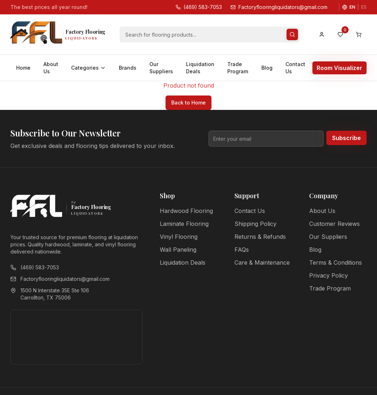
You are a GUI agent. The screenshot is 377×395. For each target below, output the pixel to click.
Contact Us (295, 67)
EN (352, 7)
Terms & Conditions (335, 262)
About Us (50, 67)
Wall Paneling (178, 249)
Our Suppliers (161, 67)
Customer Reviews (334, 223)
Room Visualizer (339, 67)
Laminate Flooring (184, 223)
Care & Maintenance (262, 262)
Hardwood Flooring (186, 210)
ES (364, 7)
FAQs (241, 249)
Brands (127, 68)
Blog (267, 68)
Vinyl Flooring (178, 236)
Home (23, 68)
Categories (88, 68)
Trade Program (237, 67)
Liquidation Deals (200, 67)
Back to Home (188, 102)
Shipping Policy (255, 223)
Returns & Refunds (260, 236)
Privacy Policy (328, 275)
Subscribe (346, 137)
